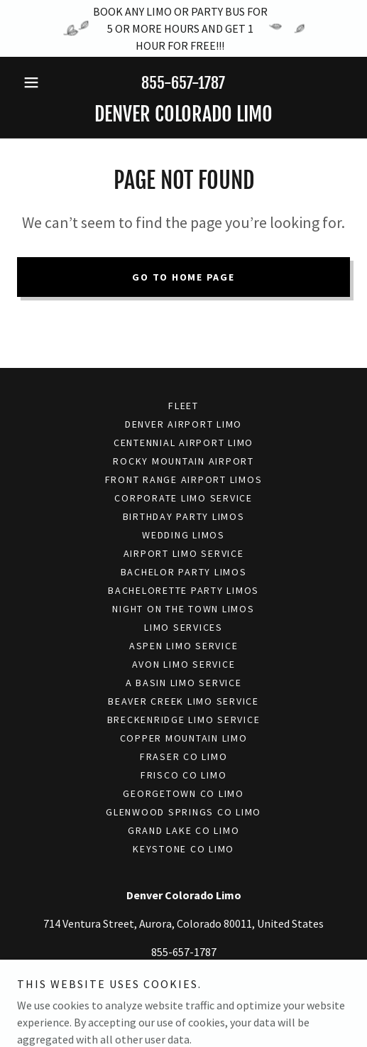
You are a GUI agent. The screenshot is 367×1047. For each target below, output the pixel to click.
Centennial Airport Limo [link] (183, 442)
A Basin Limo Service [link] (184, 682)
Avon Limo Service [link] (184, 664)
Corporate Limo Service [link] (183, 498)
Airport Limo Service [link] (184, 553)
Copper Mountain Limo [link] (184, 738)
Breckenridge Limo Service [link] (184, 719)
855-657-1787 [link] (183, 82)
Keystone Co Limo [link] (183, 848)
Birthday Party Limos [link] (184, 516)
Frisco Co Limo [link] (184, 775)
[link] (183, 114)
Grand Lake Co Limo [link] (184, 830)
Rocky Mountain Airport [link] (183, 461)
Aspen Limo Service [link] (184, 645)
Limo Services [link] (183, 627)
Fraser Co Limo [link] (184, 756)
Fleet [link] (183, 405)
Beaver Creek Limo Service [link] (183, 701)
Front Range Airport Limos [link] (184, 479)
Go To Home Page (183, 277)
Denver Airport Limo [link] (183, 424)
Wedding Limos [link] (183, 534)
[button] (42, 82)
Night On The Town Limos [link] (183, 608)
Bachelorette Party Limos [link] (183, 590)
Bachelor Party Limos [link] (184, 571)
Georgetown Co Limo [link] (183, 793)
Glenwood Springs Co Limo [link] (183, 811)
